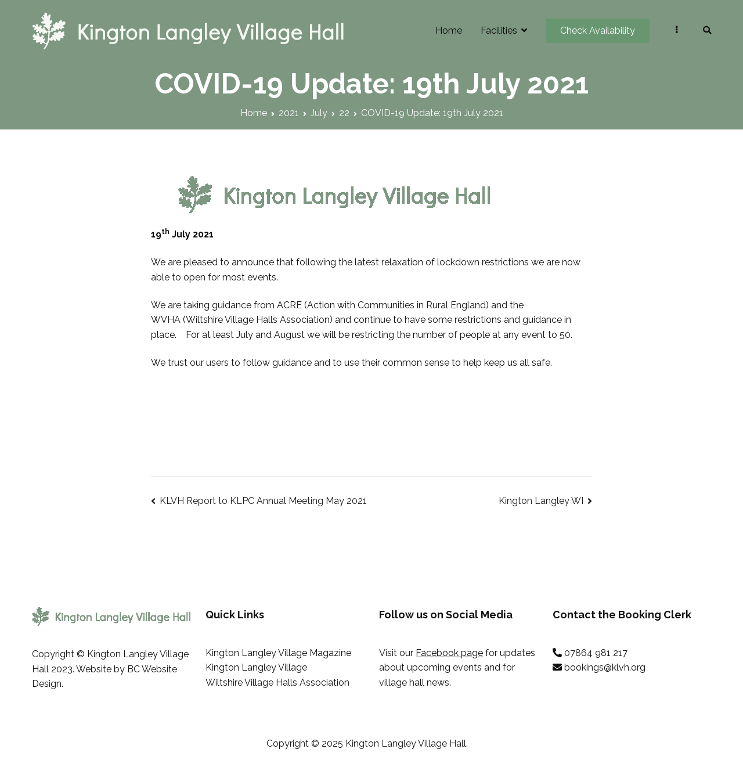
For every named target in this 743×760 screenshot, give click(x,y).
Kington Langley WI (541, 500)
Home (448, 30)
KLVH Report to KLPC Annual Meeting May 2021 (263, 500)
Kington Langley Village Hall (405, 743)
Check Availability (597, 30)
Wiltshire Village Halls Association (277, 682)
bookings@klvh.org (604, 667)
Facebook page (449, 652)
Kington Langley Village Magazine (278, 652)
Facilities (499, 30)
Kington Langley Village (256, 667)
